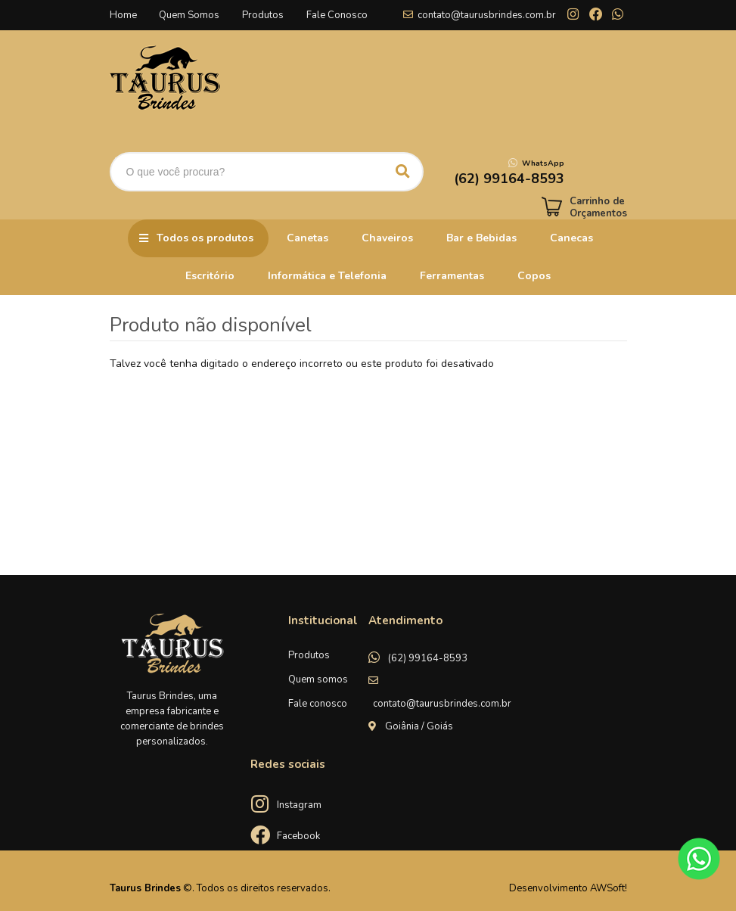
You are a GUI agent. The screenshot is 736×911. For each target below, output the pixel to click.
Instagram (299, 805)
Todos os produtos (205, 238)
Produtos (263, 15)
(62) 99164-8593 (427, 658)
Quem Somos (190, 15)
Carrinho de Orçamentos (598, 207)
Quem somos (318, 679)
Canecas (571, 238)
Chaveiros (387, 238)
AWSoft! (608, 888)
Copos (534, 276)
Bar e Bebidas (481, 238)
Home (123, 15)
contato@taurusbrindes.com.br (487, 15)
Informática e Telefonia (327, 276)
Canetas (307, 238)
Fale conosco (317, 703)
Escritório (209, 276)
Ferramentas (452, 276)
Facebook (298, 836)
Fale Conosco (337, 15)
